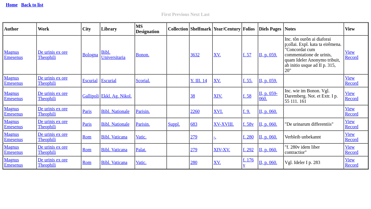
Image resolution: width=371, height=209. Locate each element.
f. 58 (247, 95)
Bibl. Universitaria (113, 55)
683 (193, 124)
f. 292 (248, 149)
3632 (195, 54)
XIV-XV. (222, 149)
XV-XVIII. (224, 124)
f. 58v (248, 124)
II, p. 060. (268, 111)
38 (192, 95)
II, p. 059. (268, 54)
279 (193, 136)
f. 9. (246, 111)
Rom (86, 136)
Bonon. (143, 54)
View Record (351, 55)
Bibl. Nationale (115, 111)
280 (193, 162)
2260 (195, 111)
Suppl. (174, 124)
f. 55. (247, 80)
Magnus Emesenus (13, 55)
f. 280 (248, 136)
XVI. (218, 111)
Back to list (32, 4)
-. (215, 136)
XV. (217, 54)
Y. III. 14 (198, 80)
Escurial (89, 80)
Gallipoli (90, 95)
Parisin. (143, 111)
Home (12, 4)
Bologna (90, 54)
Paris (87, 111)
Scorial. (143, 80)
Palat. (141, 149)
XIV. (218, 95)
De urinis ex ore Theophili (53, 55)
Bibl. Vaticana (114, 136)
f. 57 (247, 54)
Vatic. (141, 136)
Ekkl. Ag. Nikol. (116, 95)
